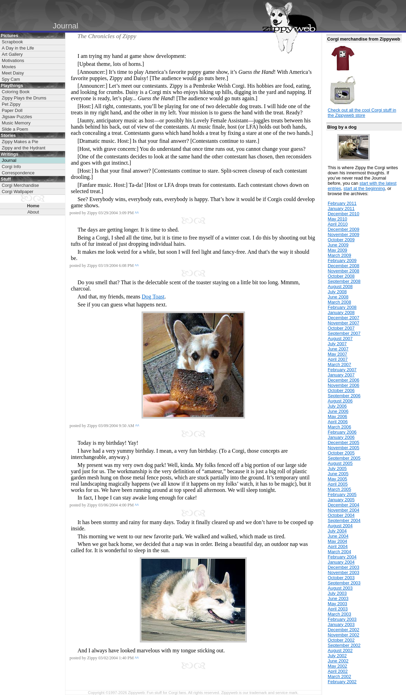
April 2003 (338, 608)
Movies (9, 66)
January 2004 (341, 562)
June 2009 (338, 244)
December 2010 (343, 213)
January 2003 (341, 624)
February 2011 (342, 203)
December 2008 (343, 265)
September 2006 (344, 395)
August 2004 (340, 525)
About (33, 212)
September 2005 (344, 458)
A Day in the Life (18, 48)
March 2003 (339, 614)
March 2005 (339, 489)
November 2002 (343, 634)
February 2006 (342, 432)
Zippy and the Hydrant (23, 147)
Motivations (13, 60)
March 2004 (339, 551)
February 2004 (342, 556)
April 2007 (338, 359)
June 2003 (338, 598)
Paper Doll (12, 110)
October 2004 (341, 515)
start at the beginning (364, 188)
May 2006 (337, 416)
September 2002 (344, 645)
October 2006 (341, 390)
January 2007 (341, 374)
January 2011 (341, 208)
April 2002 (338, 671)
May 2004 (337, 541)
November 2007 (343, 322)
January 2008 (341, 312)
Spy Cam (11, 79)
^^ (137, 212)
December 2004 (343, 504)
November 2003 (343, 572)
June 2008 (338, 296)
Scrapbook (12, 41)
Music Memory (16, 122)
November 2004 (343, 510)
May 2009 (337, 250)
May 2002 (337, 666)
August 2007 (340, 338)
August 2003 (340, 588)
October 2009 (341, 239)
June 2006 (338, 411)
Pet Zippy (11, 104)
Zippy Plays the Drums (24, 98)
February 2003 (342, 619)
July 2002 (337, 655)
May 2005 (337, 478)
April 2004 (338, 546)
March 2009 (339, 255)
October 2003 (341, 577)
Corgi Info (11, 166)
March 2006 (339, 426)
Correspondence (18, 172)
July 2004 (337, 530)
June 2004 (338, 536)
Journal (9, 160)
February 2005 (342, 494)
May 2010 (337, 218)
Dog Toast (153, 296)
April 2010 (338, 224)
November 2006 (343, 385)
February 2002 (342, 681)
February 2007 (342, 369)
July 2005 (337, 468)
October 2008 (341, 276)
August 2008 (340, 286)
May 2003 (337, 603)
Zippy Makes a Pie (20, 141)
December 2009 (343, 229)
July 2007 (337, 343)
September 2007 (344, 333)
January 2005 (341, 499)
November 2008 (343, 270)
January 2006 (341, 437)
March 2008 (339, 302)
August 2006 (340, 400)
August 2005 (340, 463)
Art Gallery (12, 54)
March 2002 (339, 676)
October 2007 (341, 328)
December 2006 (343, 380)
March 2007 (339, 364)
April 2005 (338, 484)
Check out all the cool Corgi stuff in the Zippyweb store (362, 112)
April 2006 (338, 421)
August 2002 (340, 650)
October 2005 (341, 452)
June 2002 (338, 660)
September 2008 (344, 281)
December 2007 (343, 317)
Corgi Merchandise (20, 185)
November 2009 (343, 234)
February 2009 (342, 260)
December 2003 (343, 567)
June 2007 (338, 348)
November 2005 (343, 447)
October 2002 (341, 640)
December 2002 (343, 629)
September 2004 (344, 520)
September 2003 (344, 582)
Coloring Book (15, 91)
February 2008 (342, 307)
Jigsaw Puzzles (17, 116)
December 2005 (343, 442)
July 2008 (337, 291)
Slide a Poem (15, 129)
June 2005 (338, 473)
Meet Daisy (13, 73)
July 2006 (337, 406)
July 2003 (337, 593)
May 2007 (337, 354)
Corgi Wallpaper (17, 191)
